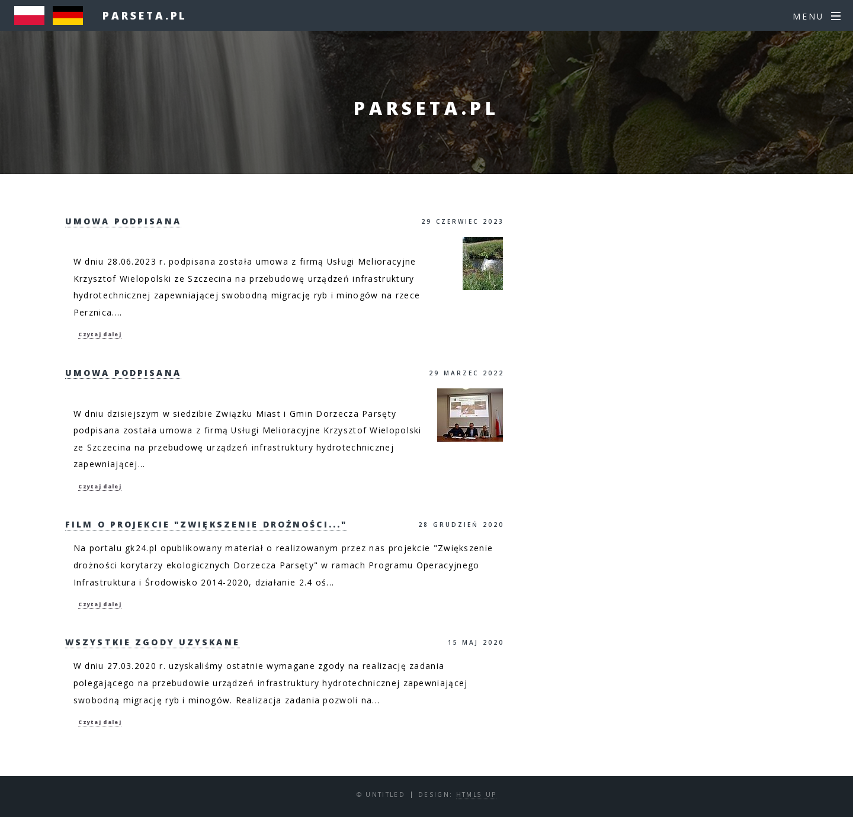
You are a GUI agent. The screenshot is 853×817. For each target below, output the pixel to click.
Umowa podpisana (123, 221)
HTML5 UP (476, 794)
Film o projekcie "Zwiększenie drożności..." (206, 524)
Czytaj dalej (99, 334)
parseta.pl (144, 15)
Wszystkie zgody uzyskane (152, 642)
